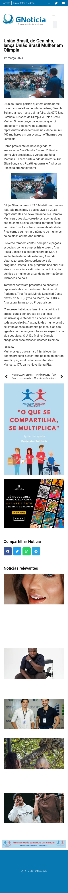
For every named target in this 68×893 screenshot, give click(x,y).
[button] (54, 14)
